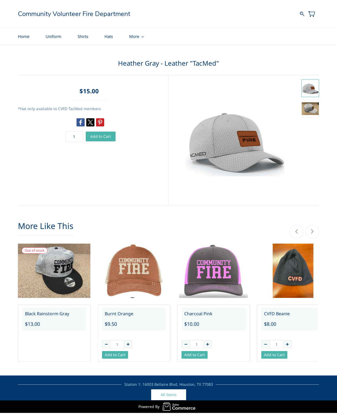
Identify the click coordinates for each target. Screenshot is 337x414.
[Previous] (296, 230)
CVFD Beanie (277, 312)
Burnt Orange (119, 312)
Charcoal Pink (198, 312)
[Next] (312, 230)
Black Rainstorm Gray (47, 312)
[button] (168, 393)
